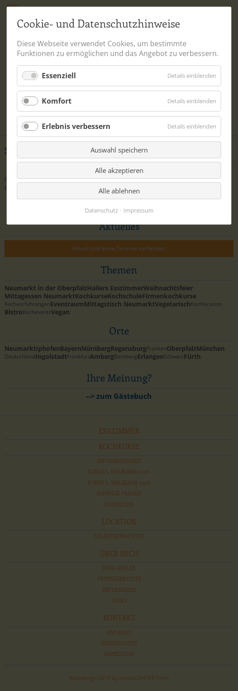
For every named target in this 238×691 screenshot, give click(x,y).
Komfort (56, 101)
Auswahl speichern (119, 149)
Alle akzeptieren (119, 170)
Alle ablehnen (119, 190)
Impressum (138, 210)
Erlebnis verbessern (76, 126)
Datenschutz (101, 210)
